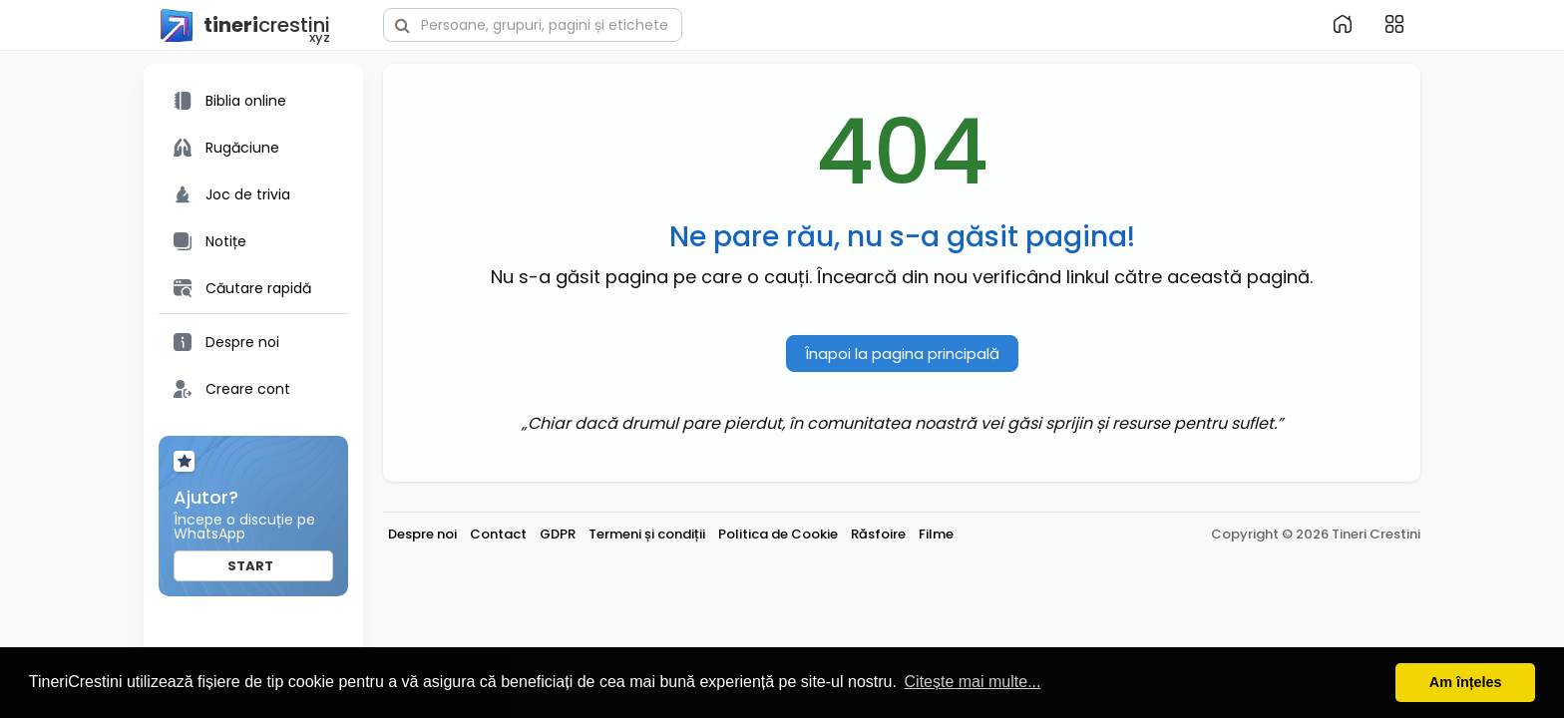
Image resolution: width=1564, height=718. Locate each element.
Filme (936, 534)
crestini (244, 26)
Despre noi (422, 534)
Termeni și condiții (646, 534)
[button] (532, 23)
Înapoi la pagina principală (902, 353)
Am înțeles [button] (1465, 682)
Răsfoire (878, 534)
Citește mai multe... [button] (973, 681)
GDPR (558, 534)
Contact (498, 534)
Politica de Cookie (778, 534)
